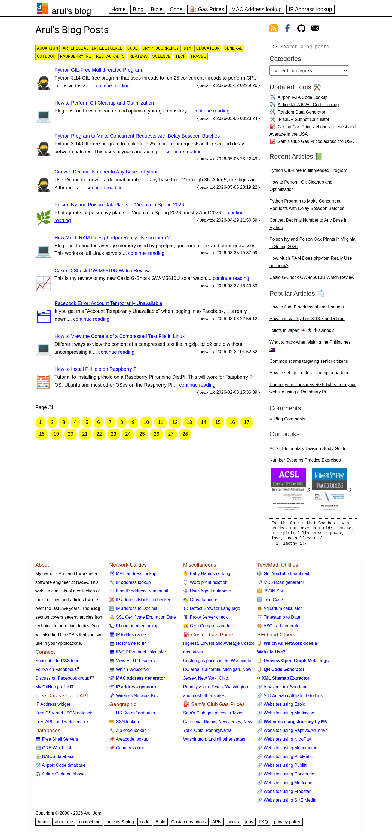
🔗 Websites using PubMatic (285, 758)
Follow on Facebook (54, 671)
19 (56, 434)
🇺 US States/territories (132, 715)
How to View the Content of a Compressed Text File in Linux (119, 336)
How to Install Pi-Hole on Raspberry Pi (96, 369)
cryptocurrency (160, 48)
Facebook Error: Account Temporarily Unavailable (108, 303)
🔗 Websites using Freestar (284, 793)
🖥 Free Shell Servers (56, 741)
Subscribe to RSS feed (57, 663)
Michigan (231, 671)
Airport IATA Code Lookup (303, 99)
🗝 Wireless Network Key (133, 697)
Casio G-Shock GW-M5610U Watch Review (102, 270)
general (233, 48)
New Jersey (230, 724)
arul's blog (71, 11)
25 (142, 434)
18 (42, 434)
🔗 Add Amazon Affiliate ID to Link (290, 697)
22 (99, 434)
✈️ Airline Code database (60, 776)
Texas (217, 689)
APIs (216, 824)
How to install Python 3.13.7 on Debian (307, 321)
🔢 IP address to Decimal (133, 610)
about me (64, 824)
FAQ (263, 824)
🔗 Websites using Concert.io (285, 776)
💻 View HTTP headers (132, 663)
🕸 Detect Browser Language (211, 610)
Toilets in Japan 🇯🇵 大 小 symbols (302, 332)
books (233, 824)
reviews (138, 56)
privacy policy (287, 824)
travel (198, 56)
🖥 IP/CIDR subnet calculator (137, 654)
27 (171, 434)
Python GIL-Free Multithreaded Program (98, 70)
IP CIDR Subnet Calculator (303, 121)
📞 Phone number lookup (133, 628)
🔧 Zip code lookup (127, 732)
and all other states (227, 741)
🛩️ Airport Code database (60, 767)
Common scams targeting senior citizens (309, 363)
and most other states (204, 697)
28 (185, 434)
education (207, 48)
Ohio (223, 680)
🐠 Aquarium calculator (279, 610)
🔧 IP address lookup (130, 584)
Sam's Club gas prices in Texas (213, 715)
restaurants (110, 56)
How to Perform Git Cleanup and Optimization (104, 103)
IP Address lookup (310, 9)
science (161, 56)
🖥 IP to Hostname (127, 636)
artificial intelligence (93, 48)
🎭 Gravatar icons (200, 602)
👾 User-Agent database (207, 593)
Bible (157, 9)
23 (113, 434)
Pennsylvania (196, 689)
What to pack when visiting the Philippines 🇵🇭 (310, 348)
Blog (138, 9)
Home (118, 9)
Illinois (210, 724)
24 (128, 434)
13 (189, 422)
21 (85, 434)
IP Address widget (52, 706)
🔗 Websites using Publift (282, 767)
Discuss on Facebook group (62, 680)
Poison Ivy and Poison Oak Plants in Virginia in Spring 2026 (119, 204)
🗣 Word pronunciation (205, 584)
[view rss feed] (274, 29)
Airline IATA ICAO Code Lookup (308, 107)
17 (246, 422)
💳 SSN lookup (124, 724)
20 (70, 434)
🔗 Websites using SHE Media (286, 802)
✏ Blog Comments (287, 421)
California (211, 671)
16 (232, 422)
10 (146, 422)
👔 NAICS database (55, 758)
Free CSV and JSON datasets (64, 715)
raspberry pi (75, 56)
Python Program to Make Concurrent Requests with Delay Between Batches (137, 136)
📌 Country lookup (127, 750)
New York (207, 680)
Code (176, 9)
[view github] (301, 29)
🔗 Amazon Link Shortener (283, 689)
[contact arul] (315, 29)
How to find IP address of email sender (307, 309)
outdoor (46, 56)
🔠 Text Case (270, 602)
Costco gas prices (188, 824)
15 (218, 422)
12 (175, 422)
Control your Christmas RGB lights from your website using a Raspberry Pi (313, 390)
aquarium (47, 48)
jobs (249, 824)
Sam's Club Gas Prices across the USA (316, 143)
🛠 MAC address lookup (132, 575)
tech (180, 56)
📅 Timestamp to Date (278, 619)
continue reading (111, 85)
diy (188, 48)
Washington (236, 689)
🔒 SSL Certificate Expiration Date (142, 619)
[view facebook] (287, 29)
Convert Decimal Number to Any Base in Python (106, 172)
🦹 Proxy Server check (205, 619)
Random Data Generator (301, 114)
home (43, 824)
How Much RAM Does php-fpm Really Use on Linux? (112, 237)
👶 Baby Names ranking (206, 575)
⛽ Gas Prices (207, 9)
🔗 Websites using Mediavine (285, 715)
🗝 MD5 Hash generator (280, 584)
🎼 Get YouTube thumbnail (283, 575)
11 (160, 422)
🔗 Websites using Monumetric (287, 750)
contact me (89, 824)
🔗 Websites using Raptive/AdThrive (292, 732)
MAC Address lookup (256, 9)
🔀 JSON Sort (270, 593)
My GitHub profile (52, 689)
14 (203, 422)
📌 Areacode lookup (128, 741)
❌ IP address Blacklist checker (139, 602)
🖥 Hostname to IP (127, 645)
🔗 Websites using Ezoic (281, 706)
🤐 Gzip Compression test (208, 628)
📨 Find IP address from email (138, 593)
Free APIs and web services (62, 724)
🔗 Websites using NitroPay (284, 741)
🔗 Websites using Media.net (285, 785)
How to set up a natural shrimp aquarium (309, 375)
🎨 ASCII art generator (279, 628)
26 (156, 434)
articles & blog (120, 824)
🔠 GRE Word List (53, 750)
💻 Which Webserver (129, 671)
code (132, 48)
